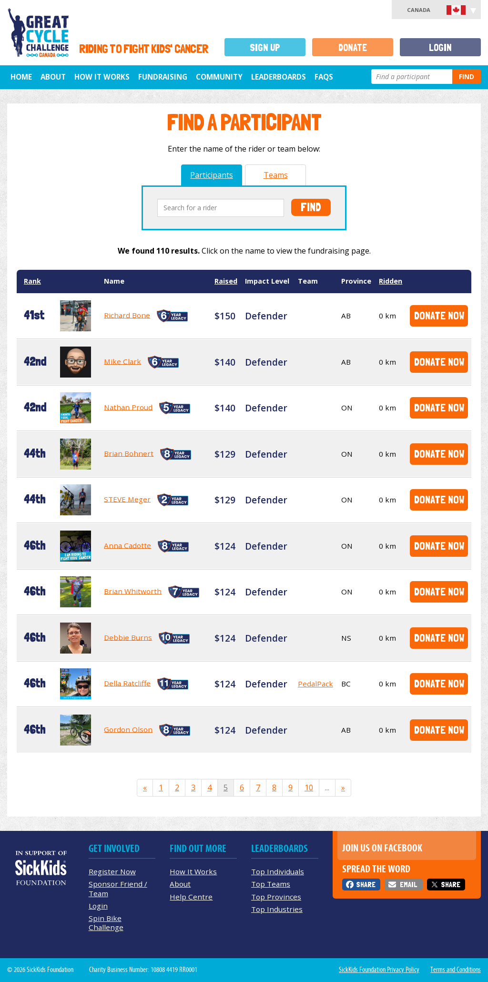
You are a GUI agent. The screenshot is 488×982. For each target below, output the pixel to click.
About (53, 77)
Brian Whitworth (133, 590)
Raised (225, 281)
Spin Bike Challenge (106, 922)
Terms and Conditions (455, 969)
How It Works (102, 77)
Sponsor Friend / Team (118, 888)
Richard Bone (127, 314)
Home (21, 77)
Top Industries (277, 909)
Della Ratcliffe (127, 682)
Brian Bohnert (128, 453)
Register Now (112, 871)
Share (366, 884)
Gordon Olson (128, 729)
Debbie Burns (128, 637)
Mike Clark (122, 361)
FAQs (324, 77)
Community (219, 77)
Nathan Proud (128, 406)
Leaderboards (278, 77)
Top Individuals (277, 871)
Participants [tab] (211, 175)
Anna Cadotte (127, 545)
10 (309, 787)
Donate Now (439, 315)
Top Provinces (276, 896)
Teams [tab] (276, 175)
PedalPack (315, 683)
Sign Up (265, 47)
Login (440, 47)
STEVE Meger (127, 498)
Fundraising (162, 77)
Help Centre (191, 896)
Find (466, 76)
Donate (352, 47)
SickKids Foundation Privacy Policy (379, 969)
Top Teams (270, 884)
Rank (32, 281)
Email (408, 884)
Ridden (390, 281)
